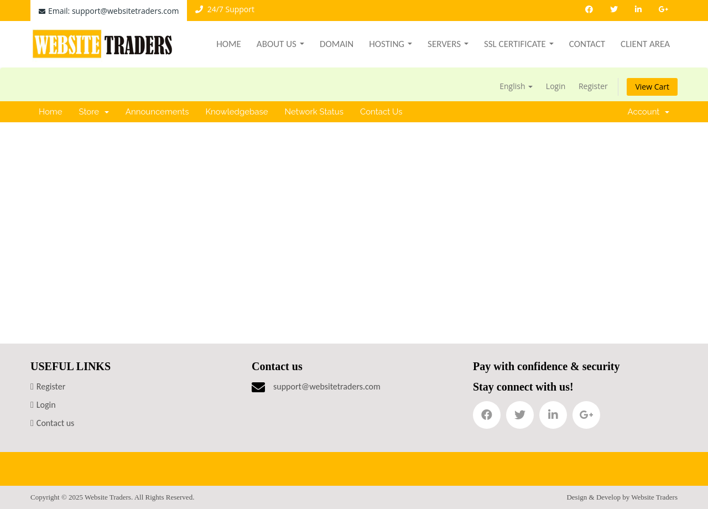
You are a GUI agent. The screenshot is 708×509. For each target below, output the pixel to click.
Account (648, 112)
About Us (280, 44)
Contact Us (381, 112)
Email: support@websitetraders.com (109, 11)
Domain (336, 44)
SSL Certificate (519, 44)
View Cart (652, 86)
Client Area (645, 44)
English (516, 86)
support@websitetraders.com (327, 386)
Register (593, 86)
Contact (587, 44)
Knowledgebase (236, 112)
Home (228, 44)
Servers (448, 44)
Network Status (313, 112)
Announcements (157, 112)
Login (555, 86)
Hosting (390, 44)
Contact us (55, 423)
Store (93, 112)
